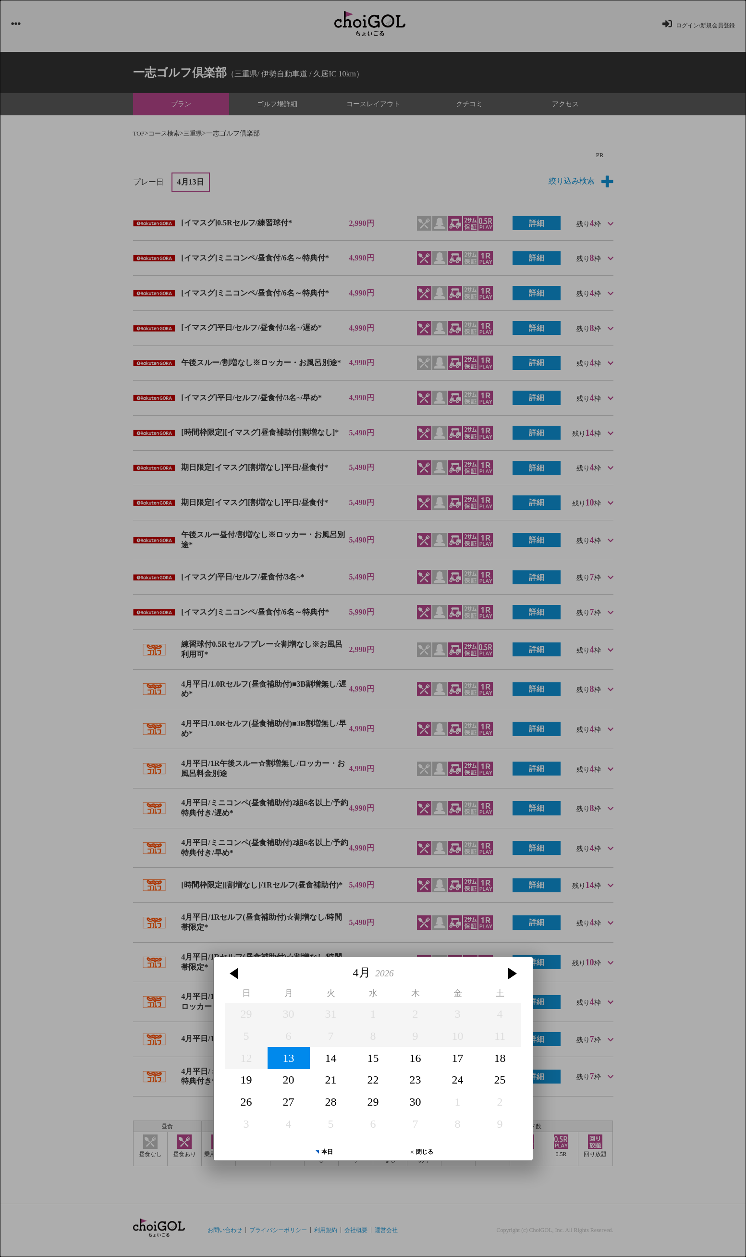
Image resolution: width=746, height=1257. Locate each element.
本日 (327, 1151)
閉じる (424, 1151)
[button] (235, 973)
